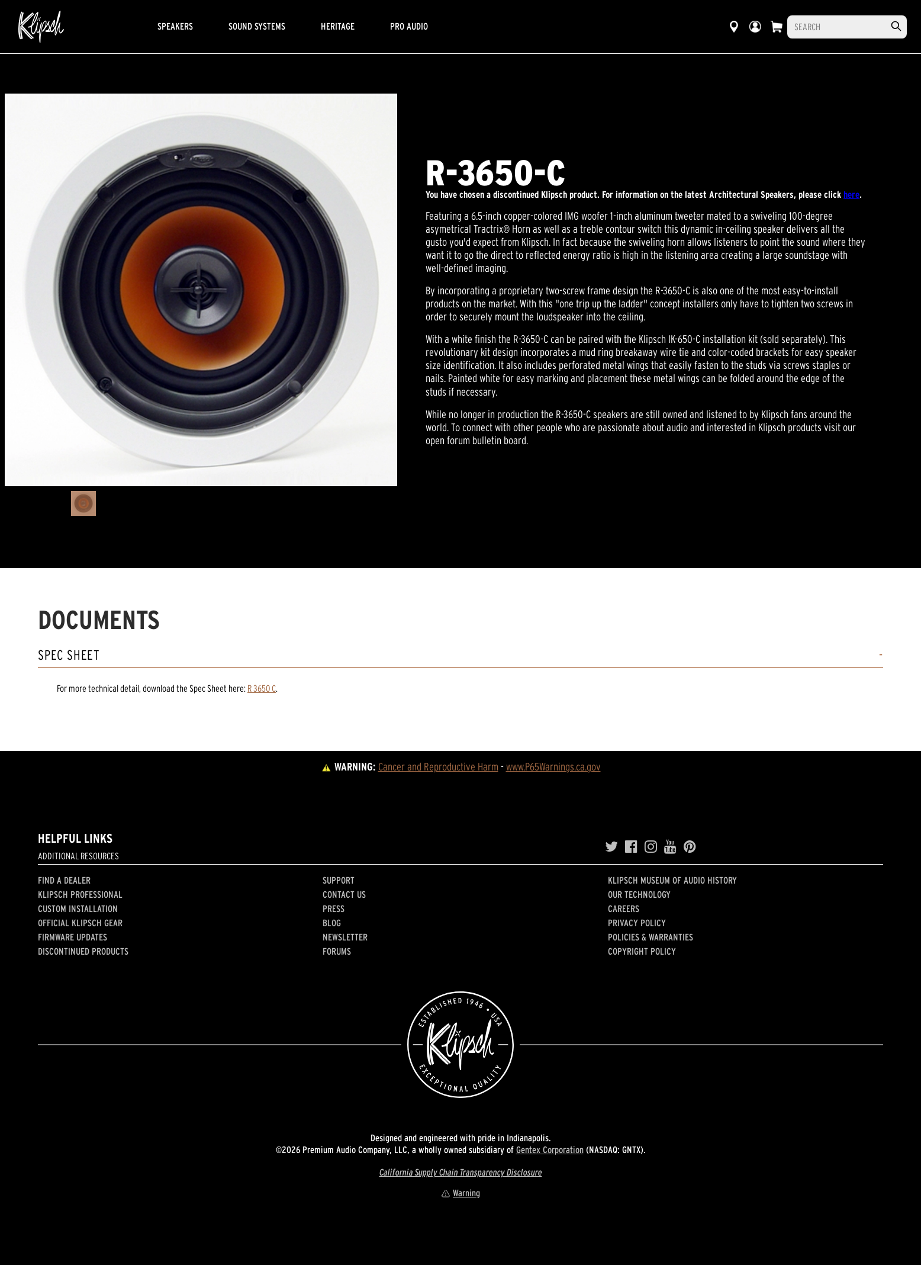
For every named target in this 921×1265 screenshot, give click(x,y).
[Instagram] (651, 847)
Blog (332, 922)
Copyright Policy (642, 951)
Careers (623, 908)
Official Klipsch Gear (80, 922)
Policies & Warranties (650, 937)
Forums (337, 951)
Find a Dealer (64, 880)
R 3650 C (261, 688)
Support (339, 880)
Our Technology (639, 894)
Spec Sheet (69, 655)
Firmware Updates (72, 937)
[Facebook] (631, 847)
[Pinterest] (690, 847)
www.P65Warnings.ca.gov (553, 766)
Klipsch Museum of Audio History (672, 880)
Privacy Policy (637, 922)
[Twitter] (611, 847)
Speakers (175, 26)
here (851, 194)
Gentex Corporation (550, 1149)
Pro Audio (409, 26)
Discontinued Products (83, 951)
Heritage (338, 26)
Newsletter (345, 937)
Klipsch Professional (80, 894)
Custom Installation (78, 908)
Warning (460, 1192)
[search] (896, 26)
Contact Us (344, 894)
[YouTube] (670, 847)
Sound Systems (256, 26)
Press (333, 908)
